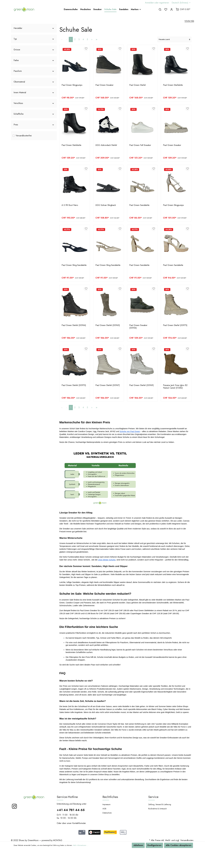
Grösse (34, 49)
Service (153, 796)
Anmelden (149, 2)
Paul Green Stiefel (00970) (74, 385)
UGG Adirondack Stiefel (106, 145)
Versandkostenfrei (24, 135)
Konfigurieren (154, 845)
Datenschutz (107, 812)
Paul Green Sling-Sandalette (74, 265)
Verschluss (34, 103)
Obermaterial (34, 81)
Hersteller (34, 28)
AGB (104, 808)
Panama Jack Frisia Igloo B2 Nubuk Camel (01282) (175, 386)
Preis (34, 124)
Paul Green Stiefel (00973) (175, 325)
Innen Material (34, 92)
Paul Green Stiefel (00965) (107, 325)
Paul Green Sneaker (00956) (138, 326)
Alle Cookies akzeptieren (178, 845)
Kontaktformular (79, 823)
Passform (34, 71)
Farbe (34, 60)
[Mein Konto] (171, 9)
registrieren (164, 2)
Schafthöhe (34, 113)
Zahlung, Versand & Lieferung (159, 804)
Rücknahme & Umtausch (157, 808)
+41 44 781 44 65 (71, 810)
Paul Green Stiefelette (173, 85)
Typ (34, 38)
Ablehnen (138, 845)
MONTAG (57, 840)
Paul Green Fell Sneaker (140, 145)
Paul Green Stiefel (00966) (74, 325)
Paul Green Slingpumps (72, 85)
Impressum (106, 804)
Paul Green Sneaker (104, 85)
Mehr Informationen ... (80, 845)
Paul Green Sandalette (139, 205)
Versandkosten (186, 840)
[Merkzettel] (165, 9)
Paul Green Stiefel (137, 85)
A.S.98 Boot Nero (70, 205)
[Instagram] (14, 808)
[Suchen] (160, 9)
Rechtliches (110, 796)
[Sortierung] (174, 39)
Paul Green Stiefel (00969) (141, 385)
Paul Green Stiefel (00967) (107, 385)
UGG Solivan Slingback (105, 205)
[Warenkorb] (183, 9)
